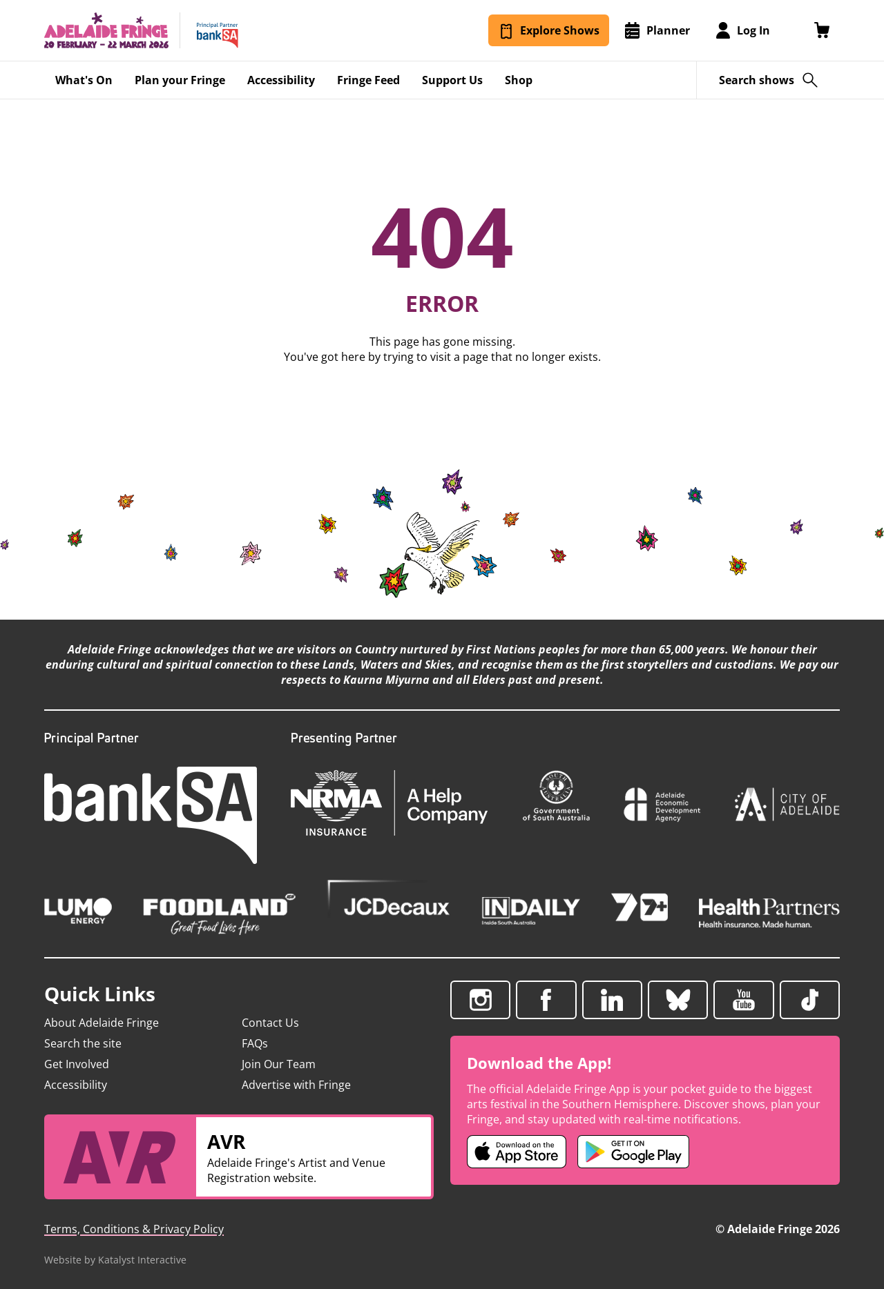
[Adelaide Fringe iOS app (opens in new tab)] (516, 1151)
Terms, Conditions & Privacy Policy (134, 1229)
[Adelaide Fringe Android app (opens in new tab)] (633, 1151)
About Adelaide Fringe (101, 1022)
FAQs (255, 1043)
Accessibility (75, 1084)
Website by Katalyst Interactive (115, 1259)
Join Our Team (279, 1064)
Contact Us (270, 1022)
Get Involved (76, 1064)
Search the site (83, 1043)
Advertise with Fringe (296, 1084)
